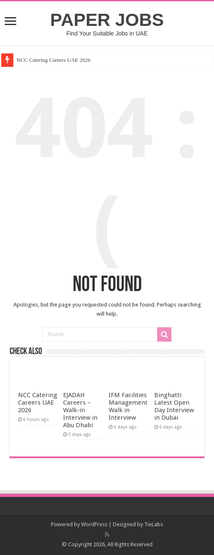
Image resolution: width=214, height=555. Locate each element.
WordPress (94, 524)
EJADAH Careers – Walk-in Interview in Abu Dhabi (80, 410)
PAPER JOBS (107, 20)
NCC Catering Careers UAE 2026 (54, 60)
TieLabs (153, 524)
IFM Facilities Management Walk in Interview (128, 406)
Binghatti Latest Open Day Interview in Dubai (174, 406)
